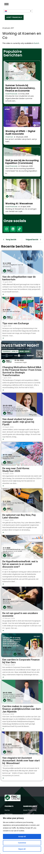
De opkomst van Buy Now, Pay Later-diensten (19, 516)
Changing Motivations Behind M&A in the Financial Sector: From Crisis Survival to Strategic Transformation (22, 371)
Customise (22, 843)
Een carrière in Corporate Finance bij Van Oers (21, 661)
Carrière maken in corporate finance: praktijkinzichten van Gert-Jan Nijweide (21, 709)
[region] (22, 834)
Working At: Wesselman (19, 203)
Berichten (9, 814)
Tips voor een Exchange (15, 323)
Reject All (22, 849)
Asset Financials (11, 94)
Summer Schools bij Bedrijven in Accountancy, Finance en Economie (20, 88)
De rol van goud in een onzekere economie (20, 614)
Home (7, 810)
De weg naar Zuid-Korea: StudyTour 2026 (16, 469)
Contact (26, 814)
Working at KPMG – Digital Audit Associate (20, 132)
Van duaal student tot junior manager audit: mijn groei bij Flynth (18, 422)
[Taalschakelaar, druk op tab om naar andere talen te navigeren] (18, 11)
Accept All (22, 836)
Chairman (9, 137)
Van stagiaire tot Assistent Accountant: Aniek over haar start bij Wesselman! (21, 761)
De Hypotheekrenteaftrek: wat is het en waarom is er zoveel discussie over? (20, 564)
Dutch (36, 43)
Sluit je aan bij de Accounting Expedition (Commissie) (22, 162)
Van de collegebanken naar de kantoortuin (19, 278)
